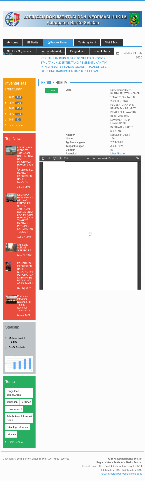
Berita (33, 42)
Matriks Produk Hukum (17, 340)
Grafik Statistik (17, 347)
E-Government (14, 409)
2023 (11, 108)
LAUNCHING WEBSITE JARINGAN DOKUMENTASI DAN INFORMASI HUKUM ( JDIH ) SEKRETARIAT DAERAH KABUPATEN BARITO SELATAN (26, 164)
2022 (11, 114)
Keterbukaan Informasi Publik (19, 418)
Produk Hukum (58, 42)
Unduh (52, 90)
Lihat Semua (16, 125)
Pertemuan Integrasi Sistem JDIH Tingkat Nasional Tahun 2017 (24, 303)
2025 (11, 97)
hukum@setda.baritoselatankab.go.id (121, 473)
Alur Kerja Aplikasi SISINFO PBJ (24, 247)
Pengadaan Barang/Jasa (13, 393)
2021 (11, 119)
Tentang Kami (87, 42)
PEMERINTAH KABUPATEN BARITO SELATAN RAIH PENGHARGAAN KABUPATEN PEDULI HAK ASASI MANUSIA (27, 273)
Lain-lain (11, 434)
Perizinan (26, 402)
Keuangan (12, 402)
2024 (11, 103)
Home (12, 42)
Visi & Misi (111, 42)
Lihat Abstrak (117, 153)
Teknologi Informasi (17, 427)
